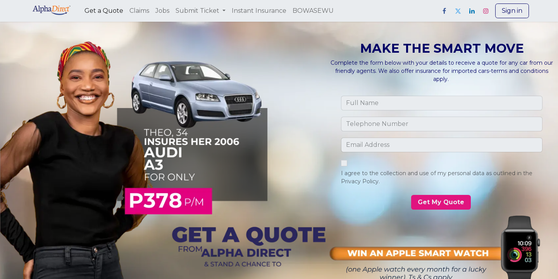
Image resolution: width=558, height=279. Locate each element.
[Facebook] (444, 11)
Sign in (512, 10)
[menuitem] (103, 11)
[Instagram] (486, 11)
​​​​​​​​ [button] (441, 202)
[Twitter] (458, 11)
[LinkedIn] (472, 11)
